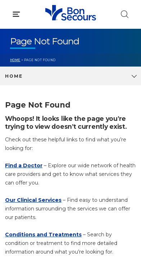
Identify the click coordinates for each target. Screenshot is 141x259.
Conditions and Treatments (43, 234)
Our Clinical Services (33, 200)
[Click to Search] (124, 14)
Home (15, 60)
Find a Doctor (23, 165)
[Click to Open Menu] (16, 14)
